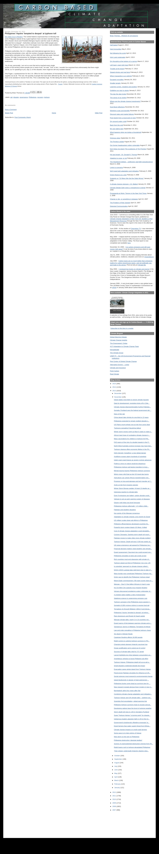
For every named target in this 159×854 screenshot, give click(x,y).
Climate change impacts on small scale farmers (130, 730)
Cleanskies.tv (149, 257)
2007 (114, 810)
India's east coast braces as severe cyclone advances (132, 460)
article (114, 287)
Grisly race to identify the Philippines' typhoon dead (132, 577)
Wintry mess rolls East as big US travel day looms (131, 474)
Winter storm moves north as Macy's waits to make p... (133, 432)
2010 (114, 799)
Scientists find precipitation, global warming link (130, 701)
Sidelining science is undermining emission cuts (130, 598)
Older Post (98, 113)
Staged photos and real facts (120, 72)
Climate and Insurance (118, 368)
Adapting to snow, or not (118, 158)
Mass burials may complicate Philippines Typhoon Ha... (133, 573)
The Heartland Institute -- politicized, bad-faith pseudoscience (131, 162)
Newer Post (9, 113)
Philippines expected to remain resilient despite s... (131, 421)
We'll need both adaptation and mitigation (124, 171)
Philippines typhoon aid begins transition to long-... (131, 467)
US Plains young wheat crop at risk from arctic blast (132, 425)
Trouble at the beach (117, 69)
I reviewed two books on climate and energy (134, 269)
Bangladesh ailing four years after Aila (127, 691)
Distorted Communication (119, 206)
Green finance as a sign (118, 175)
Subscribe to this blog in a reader (121, 328)
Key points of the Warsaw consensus (127, 513)
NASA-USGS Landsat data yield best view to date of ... (133, 570)
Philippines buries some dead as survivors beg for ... (132, 683)
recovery (40, 97)
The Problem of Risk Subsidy (120, 203)
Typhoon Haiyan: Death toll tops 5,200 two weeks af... (133, 542)
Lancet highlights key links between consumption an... (133, 655)
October (117, 756)
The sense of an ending (118, 98)
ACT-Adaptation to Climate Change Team (124, 346)
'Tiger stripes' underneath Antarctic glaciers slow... (131, 751)
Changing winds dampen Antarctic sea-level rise (130, 644)
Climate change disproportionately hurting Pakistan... (132, 407)
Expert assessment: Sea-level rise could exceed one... (133, 552)
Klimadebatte (114, 350)
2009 (114, 803)
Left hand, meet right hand (119, 65)
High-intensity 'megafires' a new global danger (130, 453)
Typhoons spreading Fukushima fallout (127, 428)
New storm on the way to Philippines (126, 737)
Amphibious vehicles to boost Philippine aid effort (131, 659)
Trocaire (60, 84)
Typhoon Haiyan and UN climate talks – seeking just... (133, 698)
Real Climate (114, 374)
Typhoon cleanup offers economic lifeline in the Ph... (132, 449)
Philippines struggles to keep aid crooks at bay (130, 556)
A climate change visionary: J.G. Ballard (124, 184)
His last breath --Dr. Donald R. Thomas (123, 155)
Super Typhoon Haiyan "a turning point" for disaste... (132, 715)
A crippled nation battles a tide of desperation (129, 595)
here (129, 243)
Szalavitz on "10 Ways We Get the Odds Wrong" (127, 178)
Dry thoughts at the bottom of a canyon (123, 61)
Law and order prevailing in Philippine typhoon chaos (132, 630)
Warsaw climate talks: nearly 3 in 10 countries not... (132, 620)
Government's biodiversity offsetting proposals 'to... (131, 722)
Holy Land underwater (117, 57)
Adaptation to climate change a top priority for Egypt (132, 517)
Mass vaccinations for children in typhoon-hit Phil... (131, 439)
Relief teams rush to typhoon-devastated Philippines (132, 747)
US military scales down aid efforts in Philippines (131, 520)
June (116, 770)
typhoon (47, 97)
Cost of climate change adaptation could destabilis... (132, 531)
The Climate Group (116, 353)
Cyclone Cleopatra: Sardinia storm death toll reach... (132, 534)
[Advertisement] (121, 823)
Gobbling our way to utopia (119, 90)
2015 (114, 384)
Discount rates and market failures (122, 114)
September (118, 759)
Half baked (114, 45)
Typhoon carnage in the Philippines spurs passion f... (132, 602)
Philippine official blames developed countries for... (131, 524)
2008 (114, 806)
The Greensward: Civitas (118, 343)
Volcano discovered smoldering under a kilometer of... (132, 591)
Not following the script (118, 53)
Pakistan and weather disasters (125, 510)
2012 (114, 792)
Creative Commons (97, 84)
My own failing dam (116, 129)
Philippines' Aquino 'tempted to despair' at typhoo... (131, 613)
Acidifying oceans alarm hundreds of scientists (130, 456)
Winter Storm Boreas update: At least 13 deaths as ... (132, 488)
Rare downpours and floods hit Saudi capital (129, 616)
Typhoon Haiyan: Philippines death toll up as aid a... (132, 662)
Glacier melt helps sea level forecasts (127, 503)
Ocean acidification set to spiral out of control (129, 648)
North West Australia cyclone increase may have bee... (133, 446)
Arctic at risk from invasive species (126, 485)
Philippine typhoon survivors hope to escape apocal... (132, 705)
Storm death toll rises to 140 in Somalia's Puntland (131, 712)
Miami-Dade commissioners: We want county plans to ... (133, 581)
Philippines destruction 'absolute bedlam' (128, 740)
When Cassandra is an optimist (121, 76)
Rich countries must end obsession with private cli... (132, 559)
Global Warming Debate (118, 337)
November (118, 397)
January (117, 787)
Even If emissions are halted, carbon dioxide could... (132, 495)
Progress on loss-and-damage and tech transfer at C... (133, 481)
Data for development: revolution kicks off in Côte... (132, 403)
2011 (114, 796)
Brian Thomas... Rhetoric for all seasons (124, 36)
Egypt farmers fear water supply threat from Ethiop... (132, 726)
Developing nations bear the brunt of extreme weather (133, 708)
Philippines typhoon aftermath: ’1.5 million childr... (131, 506)
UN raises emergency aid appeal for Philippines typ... (132, 545)
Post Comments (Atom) (22, 117)
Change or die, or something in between (124, 199)
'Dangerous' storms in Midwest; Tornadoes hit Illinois (132, 627)
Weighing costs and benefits (120, 111)
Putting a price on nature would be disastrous (130, 464)
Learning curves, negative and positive (123, 87)
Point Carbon (114, 371)
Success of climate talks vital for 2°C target (129, 652)
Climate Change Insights (118, 340)
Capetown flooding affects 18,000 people (128, 637)
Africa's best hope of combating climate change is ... (132, 435)
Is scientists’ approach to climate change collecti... (131, 566)
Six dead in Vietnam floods (123, 634)
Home (54, 113)
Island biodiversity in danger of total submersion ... (131, 680)
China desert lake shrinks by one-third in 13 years (131, 417)
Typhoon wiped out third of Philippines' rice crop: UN (132, 563)
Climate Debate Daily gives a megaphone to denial (127, 188)
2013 (114, 391)
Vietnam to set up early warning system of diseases (132, 499)
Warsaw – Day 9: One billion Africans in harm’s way (132, 584)
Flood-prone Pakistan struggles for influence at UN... (132, 673)
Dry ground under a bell (118, 121)
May (116, 773)
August (117, 763)
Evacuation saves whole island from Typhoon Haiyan (132, 669)
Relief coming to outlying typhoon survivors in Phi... (132, 641)
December (118, 393)
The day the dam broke (118, 94)
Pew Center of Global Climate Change (123, 361)
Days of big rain (119, 414)
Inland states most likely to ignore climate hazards (131, 400)
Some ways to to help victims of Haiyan (127, 733)
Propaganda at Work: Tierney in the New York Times (128, 193)
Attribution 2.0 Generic (11, 86)
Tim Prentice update (117, 142)
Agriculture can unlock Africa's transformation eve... (132, 478)
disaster (16, 97)
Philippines (32, 97)
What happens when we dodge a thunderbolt (125, 132)
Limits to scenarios (116, 167)
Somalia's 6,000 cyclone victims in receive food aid (131, 605)
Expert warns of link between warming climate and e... (133, 623)
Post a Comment (11, 109)
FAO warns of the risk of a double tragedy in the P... (132, 442)
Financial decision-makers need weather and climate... (133, 549)
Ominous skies (115, 138)
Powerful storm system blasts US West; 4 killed (130, 527)
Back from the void (116, 125)
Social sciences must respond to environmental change (133, 676)
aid (11, 97)
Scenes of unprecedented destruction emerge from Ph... (133, 744)
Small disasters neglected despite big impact (129, 666)
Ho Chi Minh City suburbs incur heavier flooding (130, 588)
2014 (114, 387)
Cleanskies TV (136, 228)
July (116, 766)
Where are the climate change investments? (125, 101)
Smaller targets (115, 83)
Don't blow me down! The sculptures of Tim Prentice (128, 149)
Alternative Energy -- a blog (119, 365)
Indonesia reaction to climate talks (126, 492)
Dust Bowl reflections (117, 107)
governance (24, 97)
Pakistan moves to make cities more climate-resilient (132, 538)
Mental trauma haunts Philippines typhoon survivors (132, 471)
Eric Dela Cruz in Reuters (14, 37)
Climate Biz (142, 265)
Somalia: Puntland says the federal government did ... (132, 410)
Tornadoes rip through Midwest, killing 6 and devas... (132, 609)
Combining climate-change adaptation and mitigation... (133, 694)
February (117, 784)
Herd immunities (115, 49)
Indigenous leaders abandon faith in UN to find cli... (132, 719)
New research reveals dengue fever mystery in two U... (133, 687)
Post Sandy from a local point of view (123, 118)
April (116, 777)
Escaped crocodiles (117, 79)
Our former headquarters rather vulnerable (125, 145)
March (116, 780)
